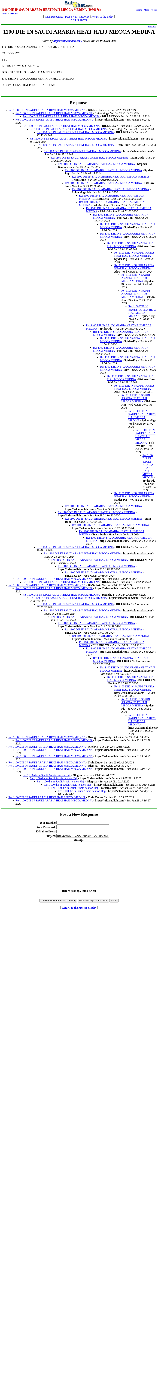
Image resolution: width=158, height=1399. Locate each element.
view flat (152, 26)
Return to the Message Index (79, 915)
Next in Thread (79, 19)
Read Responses (54, 16)
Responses (79, 102)
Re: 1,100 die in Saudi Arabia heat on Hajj (47, 775)
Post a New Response (77, 16)
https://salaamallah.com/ (67, 40)
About (154, 9)
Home (139, 9)
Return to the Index (102, 16)
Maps (146, 9)
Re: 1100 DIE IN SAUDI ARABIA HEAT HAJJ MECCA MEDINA (47, 110)
